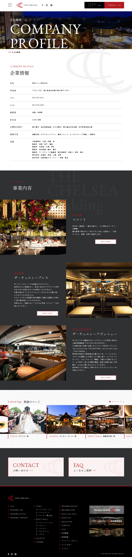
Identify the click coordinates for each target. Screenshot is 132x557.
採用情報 (65, 537)
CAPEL (39, 506)
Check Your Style (69, 514)
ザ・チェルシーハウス (44, 523)
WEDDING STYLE (18, 514)
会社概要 (65, 533)
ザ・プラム (40, 534)
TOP (9, 52)
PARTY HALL (42, 519)
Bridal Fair (66, 518)
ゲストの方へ (67, 545)
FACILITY (40, 538)
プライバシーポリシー (70, 541)
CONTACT (112, 5)
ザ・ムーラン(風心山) (44, 515)
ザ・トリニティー (43, 512)
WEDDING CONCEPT (19, 518)
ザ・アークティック (43, 509)
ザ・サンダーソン (43, 531)
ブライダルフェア (92, 5)
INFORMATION (68, 510)
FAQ (64, 529)
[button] (110, 401)
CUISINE (40, 542)
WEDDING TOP (16, 510)
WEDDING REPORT (70, 506)
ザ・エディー (41, 525)
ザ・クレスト (41, 528)
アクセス (65, 548)
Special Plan (67, 522)
